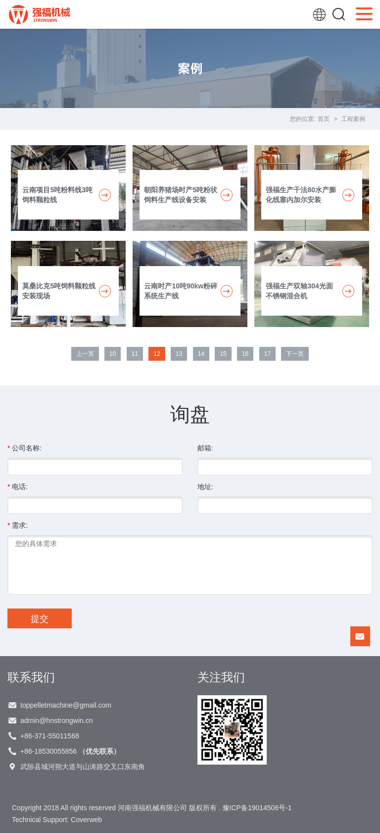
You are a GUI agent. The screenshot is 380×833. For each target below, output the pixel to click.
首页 (324, 118)
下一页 (295, 353)
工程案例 (353, 118)
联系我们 (31, 676)
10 (112, 353)
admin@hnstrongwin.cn (56, 720)
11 (135, 353)
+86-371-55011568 (49, 736)
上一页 (85, 353)
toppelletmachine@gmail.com (65, 705)
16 (245, 353)
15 (223, 353)
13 (179, 353)
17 (267, 353)
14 (201, 353)
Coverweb (86, 820)
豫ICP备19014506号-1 (257, 808)
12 (156, 353)
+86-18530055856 (70, 751)
